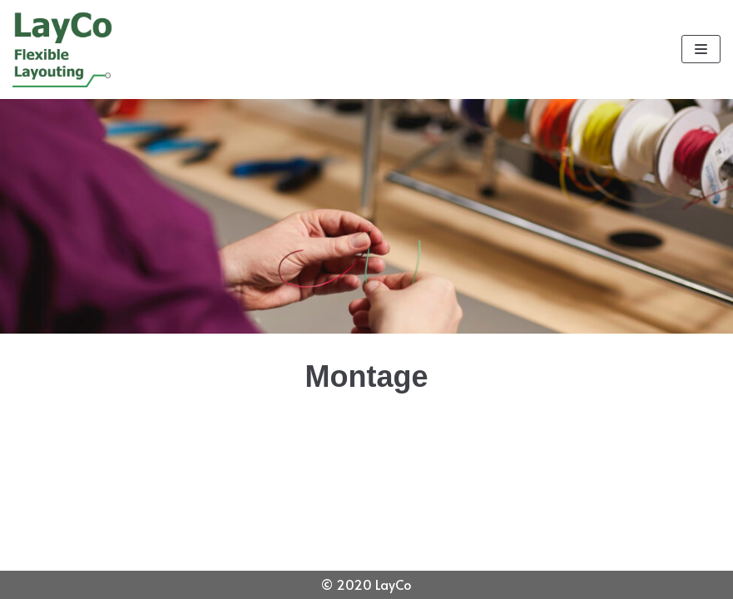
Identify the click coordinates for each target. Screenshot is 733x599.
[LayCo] (62, 49)
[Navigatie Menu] (701, 49)
